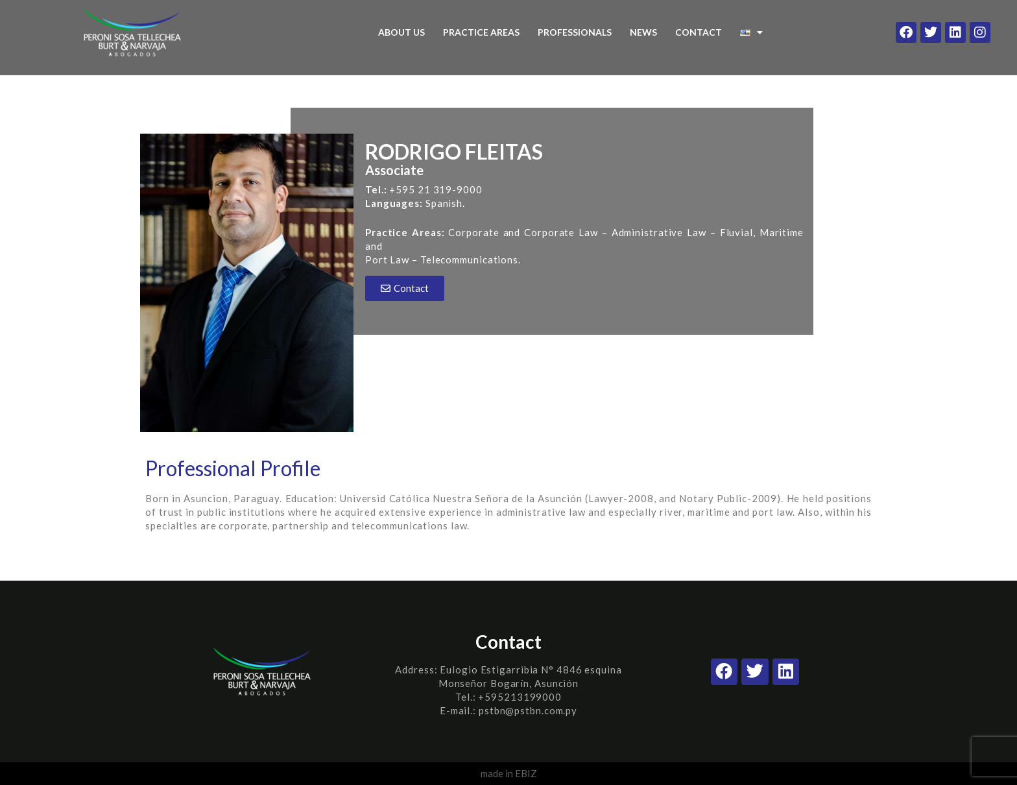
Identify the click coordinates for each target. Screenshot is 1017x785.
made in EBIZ (509, 773)
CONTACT (698, 32)
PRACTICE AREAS (481, 32)
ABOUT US (401, 32)
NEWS (643, 32)
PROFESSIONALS (575, 32)
